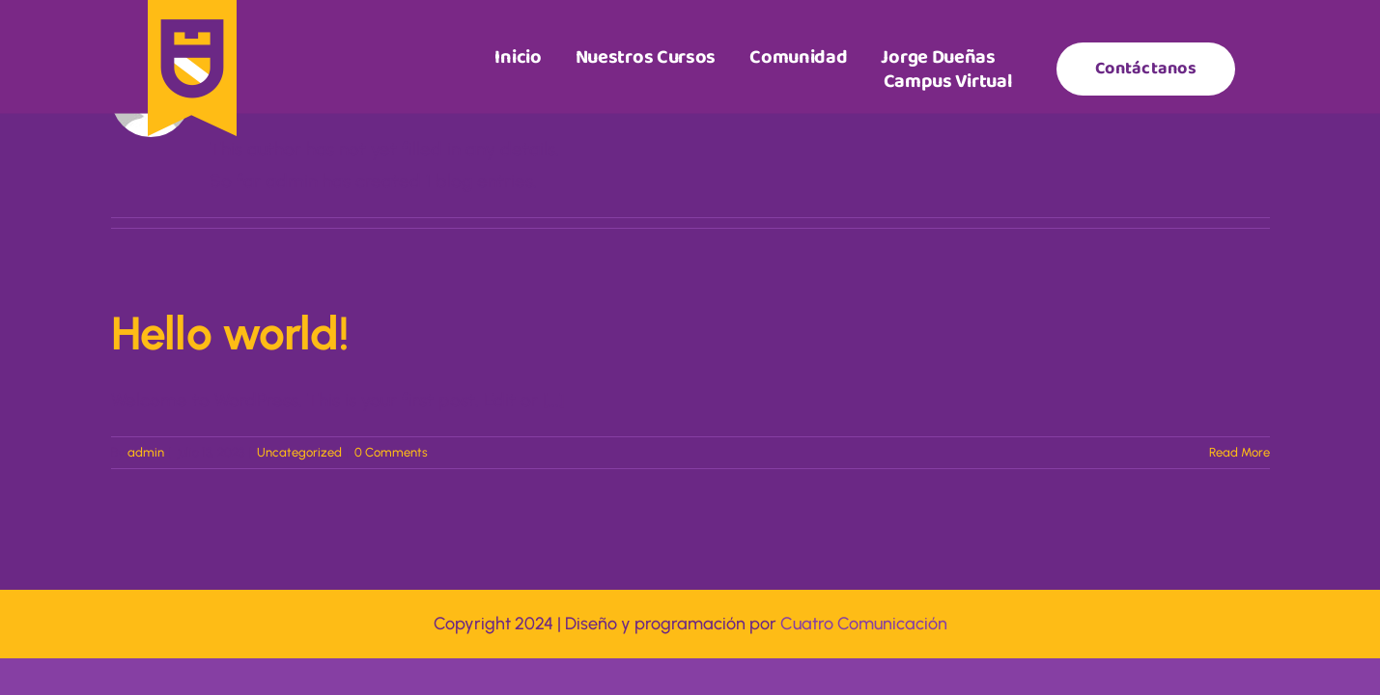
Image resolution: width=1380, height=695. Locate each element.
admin (145, 452)
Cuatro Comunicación (863, 623)
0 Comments (391, 452)
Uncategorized (299, 452)
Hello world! (230, 333)
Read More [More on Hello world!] (1239, 452)
